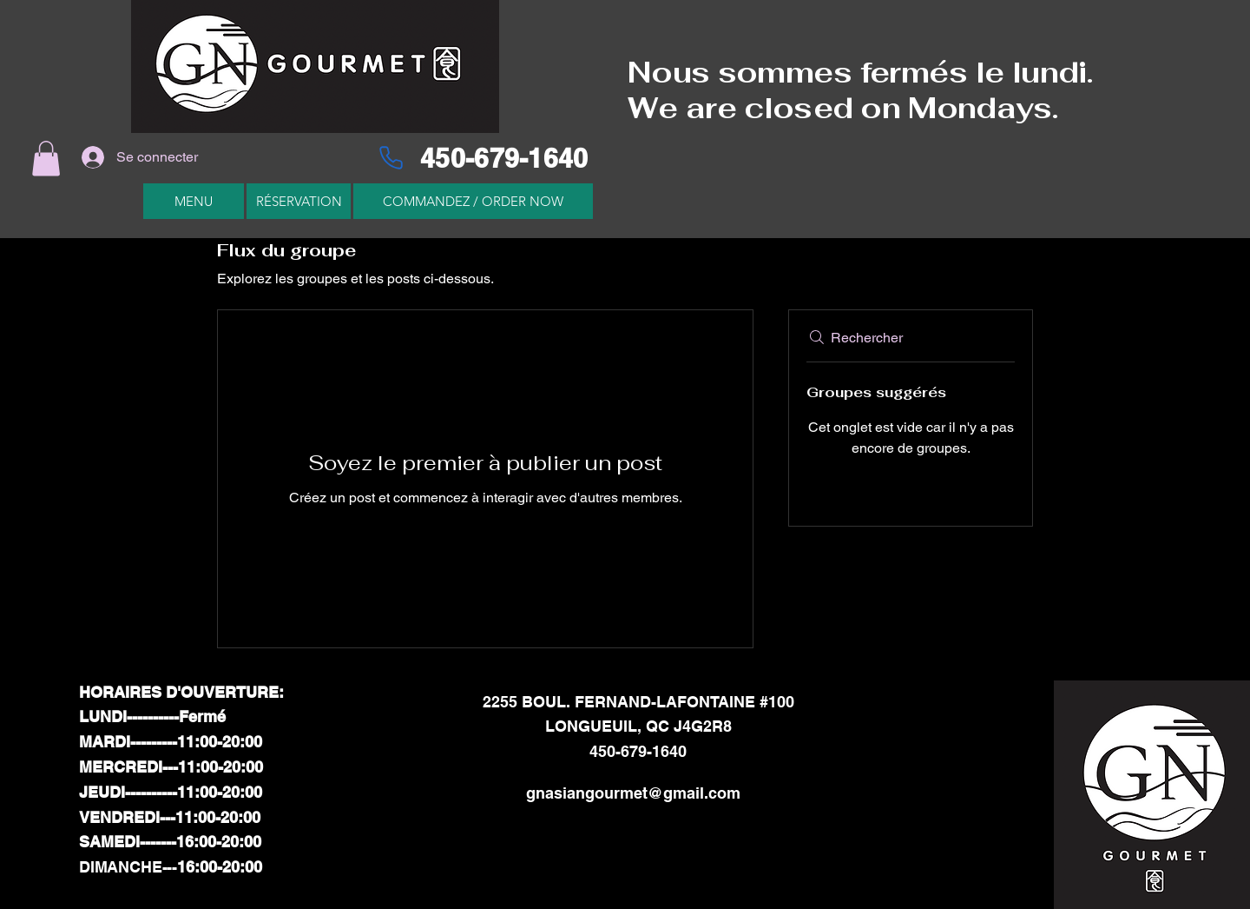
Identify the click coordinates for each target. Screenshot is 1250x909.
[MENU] (193, 201)
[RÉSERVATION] (299, 201)
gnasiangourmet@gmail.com (633, 793)
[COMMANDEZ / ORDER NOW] (473, 201)
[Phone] (390, 157)
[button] (46, 158)
